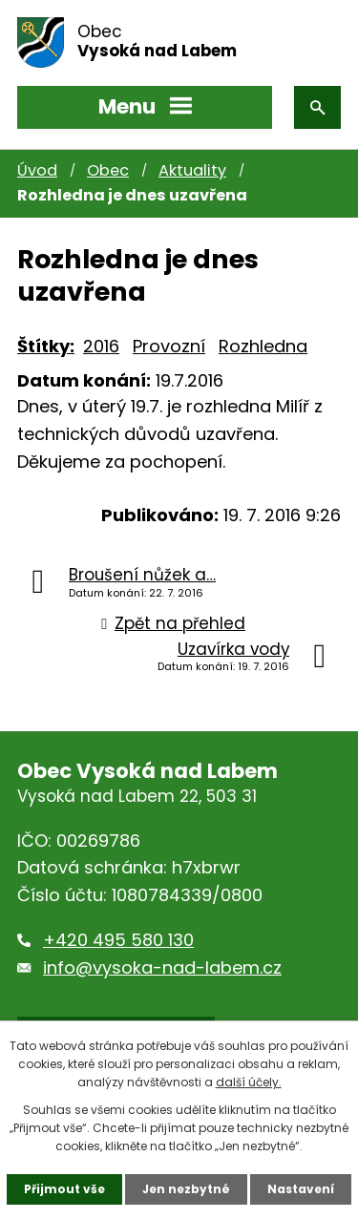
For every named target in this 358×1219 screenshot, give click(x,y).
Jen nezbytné (186, 1189)
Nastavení (300, 1189)
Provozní (169, 346)
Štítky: (45, 346)
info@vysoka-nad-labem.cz (162, 967)
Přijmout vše (64, 1189)
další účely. (249, 1082)
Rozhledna (263, 346)
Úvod (37, 170)
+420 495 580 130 (118, 940)
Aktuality (192, 170)
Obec (108, 170)
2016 (101, 346)
